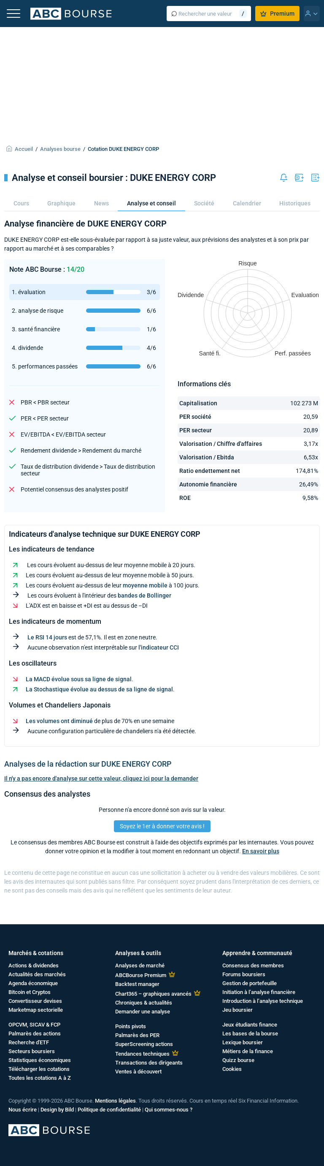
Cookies (232, 1069)
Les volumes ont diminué (59, 721)
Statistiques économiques (39, 1060)
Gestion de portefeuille (249, 983)
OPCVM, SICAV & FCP (34, 1024)
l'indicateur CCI (158, 647)
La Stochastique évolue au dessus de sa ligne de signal (99, 689)
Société (204, 203)
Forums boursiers (243, 974)
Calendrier (247, 203)
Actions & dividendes (33, 965)
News (101, 203)
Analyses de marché (140, 965)
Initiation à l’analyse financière (258, 992)
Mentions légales (115, 1101)
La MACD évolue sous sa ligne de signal (79, 679)
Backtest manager (137, 984)
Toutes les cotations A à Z (39, 1078)
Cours (21, 203)
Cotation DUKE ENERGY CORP (123, 149)
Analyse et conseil (151, 203)
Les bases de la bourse (250, 1033)
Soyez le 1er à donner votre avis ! (162, 826)
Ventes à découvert (138, 1071)
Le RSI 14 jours (47, 637)
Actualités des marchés (37, 974)
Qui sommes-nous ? (168, 1109)
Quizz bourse (238, 1060)
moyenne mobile (145, 585)
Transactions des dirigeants (149, 1063)
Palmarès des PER (137, 1035)
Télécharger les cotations (39, 1069)
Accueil (24, 149)
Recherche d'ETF (28, 1042)
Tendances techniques (142, 1054)
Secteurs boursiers (31, 1051)
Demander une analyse (142, 1011)
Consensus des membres (253, 965)
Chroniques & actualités (143, 1002)
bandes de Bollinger (144, 595)
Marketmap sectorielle (35, 1010)
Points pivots (130, 1026)
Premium (277, 13)
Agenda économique (33, 983)
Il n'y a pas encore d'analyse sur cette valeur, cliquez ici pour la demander (101, 778)
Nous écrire (22, 1109)
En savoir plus (260, 851)
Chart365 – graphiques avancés (153, 994)
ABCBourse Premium (140, 975)
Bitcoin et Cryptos (29, 992)
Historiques (294, 203)
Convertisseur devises (35, 1001)
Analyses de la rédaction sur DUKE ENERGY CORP (87, 763)
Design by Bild (57, 1109)
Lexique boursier (242, 1042)
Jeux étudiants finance (249, 1024)
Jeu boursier (237, 1010)
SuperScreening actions (144, 1044)
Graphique (61, 203)
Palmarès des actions (34, 1033)
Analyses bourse (60, 149)
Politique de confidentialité (109, 1109)
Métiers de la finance (247, 1051)
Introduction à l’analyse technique (262, 1001)
